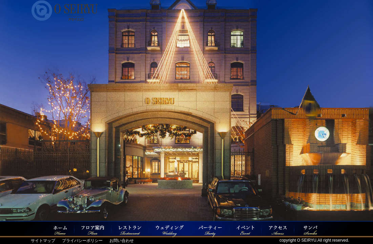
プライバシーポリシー (82, 240)
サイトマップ (43, 240)
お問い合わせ (121, 240)
